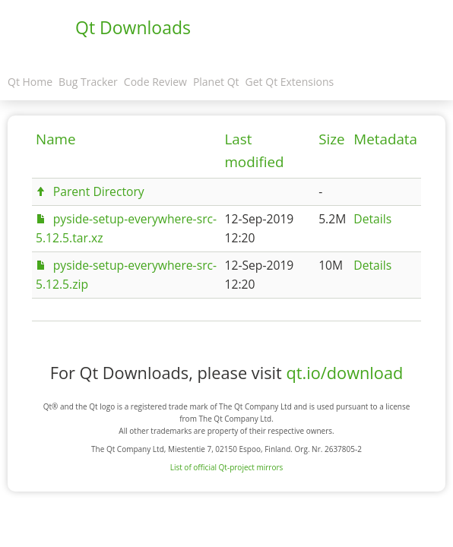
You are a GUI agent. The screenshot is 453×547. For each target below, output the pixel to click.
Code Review (155, 81)
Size (331, 139)
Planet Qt (216, 81)
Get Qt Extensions (290, 81)
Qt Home (30, 81)
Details (372, 218)
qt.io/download (344, 373)
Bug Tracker (88, 81)
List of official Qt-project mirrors (227, 467)
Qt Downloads (133, 27)
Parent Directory (98, 191)
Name (56, 139)
